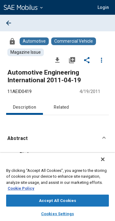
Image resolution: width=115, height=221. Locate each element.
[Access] (12, 41)
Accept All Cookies (57, 200)
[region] (57, 189)
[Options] (101, 60)
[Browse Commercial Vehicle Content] (73, 41)
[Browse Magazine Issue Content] (25, 52)
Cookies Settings (57, 213)
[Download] (57, 60)
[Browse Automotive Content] (34, 41)
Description (24, 107)
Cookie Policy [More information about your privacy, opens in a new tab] (21, 188)
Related (61, 107)
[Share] (87, 60)
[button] (57, 138)
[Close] (107, 163)
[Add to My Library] (72, 60)
